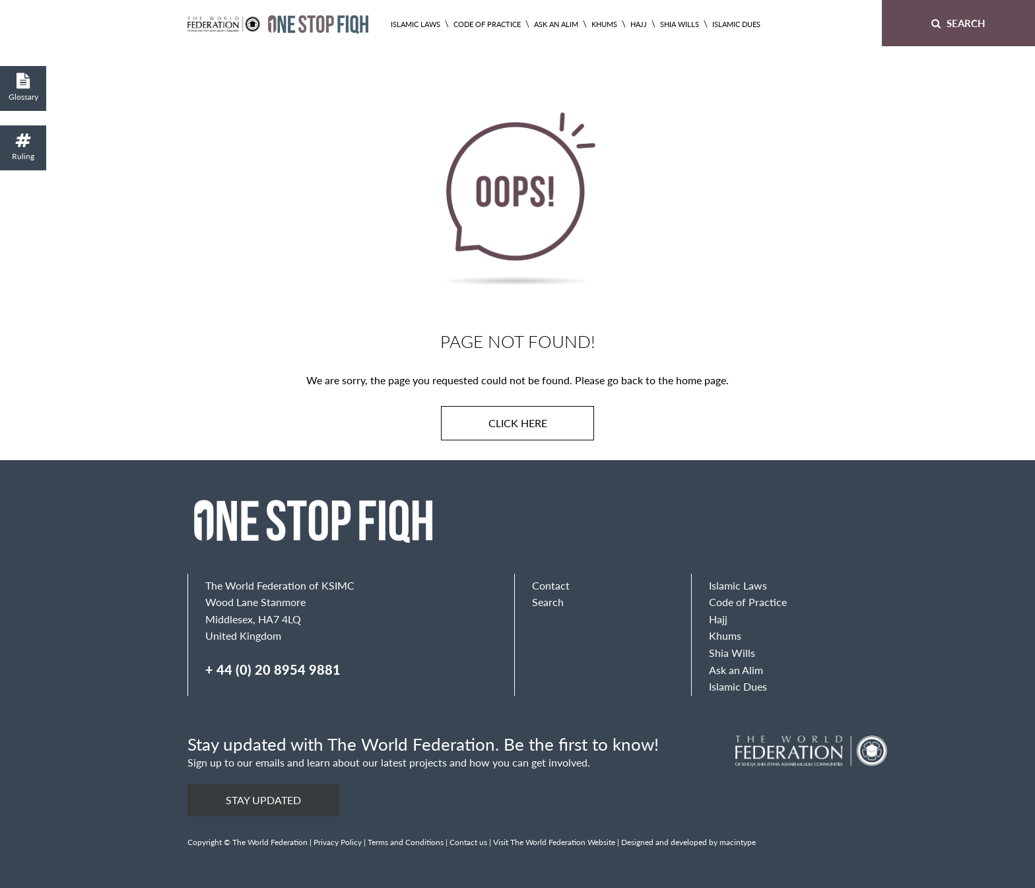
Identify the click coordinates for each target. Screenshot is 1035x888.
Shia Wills (679, 24)
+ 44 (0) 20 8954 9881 (273, 669)
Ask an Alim (556, 24)
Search (958, 23)
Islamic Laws (415, 24)
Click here (517, 422)
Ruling (23, 147)
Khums (604, 24)
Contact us (468, 842)
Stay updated (263, 799)
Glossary (23, 87)
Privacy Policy (338, 842)
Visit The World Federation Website (554, 842)
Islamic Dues (736, 24)
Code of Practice (487, 24)
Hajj (638, 24)
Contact (551, 585)
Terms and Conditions (406, 842)
